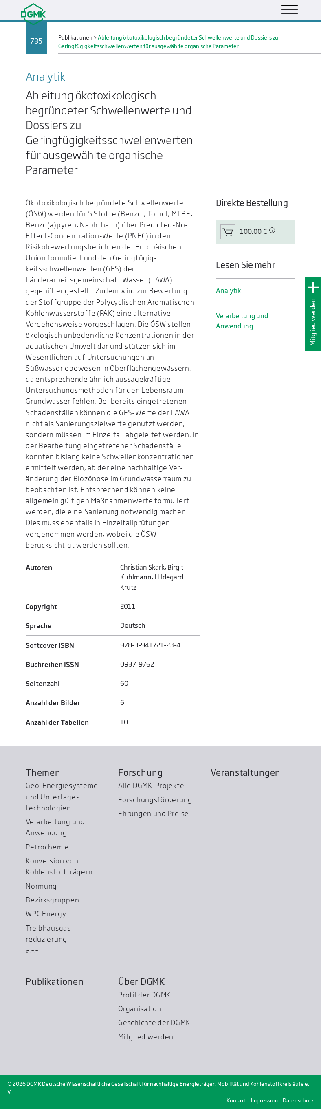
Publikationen (55, 981)
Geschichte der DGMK (154, 1022)
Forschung (140, 772)
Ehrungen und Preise (153, 813)
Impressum (264, 1100)
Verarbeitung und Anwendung (242, 321)
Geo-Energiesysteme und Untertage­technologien (62, 796)
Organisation (140, 1008)
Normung (41, 886)
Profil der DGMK (144, 994)
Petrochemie (47, 847)
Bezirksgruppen (52, 900)
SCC (32, 952)
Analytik (228, 291)
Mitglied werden (313, 322)
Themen (43, 772)
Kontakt (236, 1100)
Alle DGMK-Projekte (151, 785)
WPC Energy (46, 913)
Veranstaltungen (246, 772)
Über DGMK (141, 981)
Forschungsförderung (155, 799)
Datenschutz (298, 1100)
